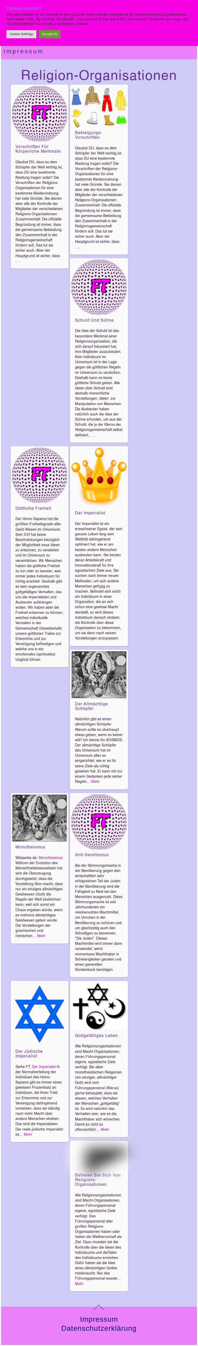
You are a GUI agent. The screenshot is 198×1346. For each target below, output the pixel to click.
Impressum (24, 51)
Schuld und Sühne (94, 321)
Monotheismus (30, 847)
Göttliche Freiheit (33, 509)
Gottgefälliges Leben (96, 1036)
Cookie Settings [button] (21, 34)
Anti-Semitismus (92, 855)
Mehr (95, 782)
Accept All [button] (49, 34)
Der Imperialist (90, 513)
